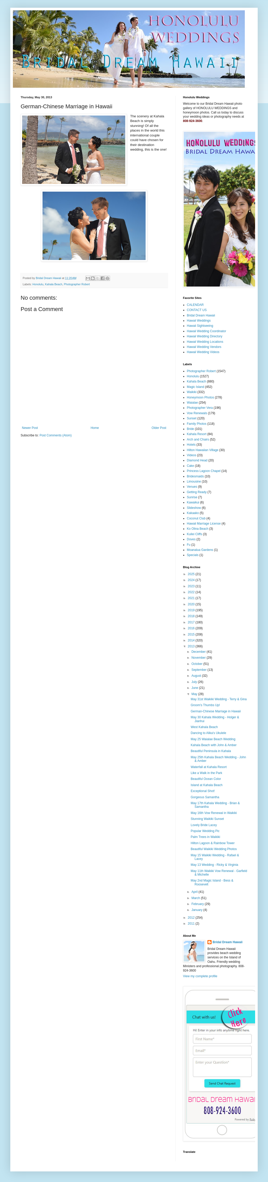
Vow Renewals (197, 413)
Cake (190, 466)
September (199, 670)
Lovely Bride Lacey (204, 825)
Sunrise (192, 497)
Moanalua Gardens (200, 550)
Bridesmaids (195, 476)
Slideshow (194, 508)
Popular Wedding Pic (205, 831)
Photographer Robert (77, 284)
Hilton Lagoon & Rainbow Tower (213, 843)
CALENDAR (195, 305)
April (194, 892)
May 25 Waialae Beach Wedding (213, 739)
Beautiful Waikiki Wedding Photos (214, 849)
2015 (192, 634)
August (196, 676)
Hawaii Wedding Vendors (204, 347)
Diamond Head (197, 460)
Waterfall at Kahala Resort (209, 767)
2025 (192, 574)
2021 (192, 598)
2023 (192, 586)
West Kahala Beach (204, 727)
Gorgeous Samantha (205, 797)
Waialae (192, 402)
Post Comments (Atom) (55, 435)
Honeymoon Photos (200, 397)
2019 (192, 610)
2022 (192, 592)
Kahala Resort (196, 434)
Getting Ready (197, 492)
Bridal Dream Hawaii (201, 315)
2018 (192, 616)
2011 (192, 923)
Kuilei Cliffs (194, 534)
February (198, 904)
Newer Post (30, 428)
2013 (192, 646)
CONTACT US (197, 310)
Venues (192, 486)
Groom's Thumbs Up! (205, 705)
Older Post (159, 428)
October (197, 664)
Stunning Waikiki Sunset (207, 819)
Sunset (191, 418)
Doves (191, 539)
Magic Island (195, 387)
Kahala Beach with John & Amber (214, 745)
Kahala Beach (53, 284)
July (194, 682)
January (197, 910)
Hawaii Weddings (199, 320)
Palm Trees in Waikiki (205, 837)
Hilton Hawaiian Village (203, 450)
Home (95, 428)
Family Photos (196, 424)
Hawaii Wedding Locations (205, 342)
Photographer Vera (200, 408)
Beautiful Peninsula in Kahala (211, 751)
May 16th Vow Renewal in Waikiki (214, 813)
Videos (191, 455)
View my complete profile (200, 976)
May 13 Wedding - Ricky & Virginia (214, 865)
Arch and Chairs (198, 439)
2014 (192, 640)
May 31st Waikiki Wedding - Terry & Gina (219, 699)
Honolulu (38, 284)
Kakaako (193, 513)
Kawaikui (193, 502)
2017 (192, 622)
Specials (192, 555)
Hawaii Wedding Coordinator (206, 331)
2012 (192, 917)
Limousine (194, 481)
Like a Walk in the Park (206, 773)
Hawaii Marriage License (204, 523)
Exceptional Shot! (203, 791)
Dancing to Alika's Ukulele (208, 733)
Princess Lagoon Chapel (204, 471)
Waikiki (192, 392)
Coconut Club (196, 518)
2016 (192, 628)
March (196, 898)
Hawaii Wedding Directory (204, 336)
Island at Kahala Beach (206, 785)
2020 (192, 604)
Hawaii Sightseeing (200, 326)
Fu (188, 545)
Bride (190, 429)
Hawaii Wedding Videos (203, 352)
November (199, 657)
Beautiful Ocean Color (206, 779)
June (195, 688)
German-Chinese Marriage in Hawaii (216, 711)
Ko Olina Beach (197, 529)
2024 (192, 580)
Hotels (191, 444)
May (194, 694)
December (199, 652)
